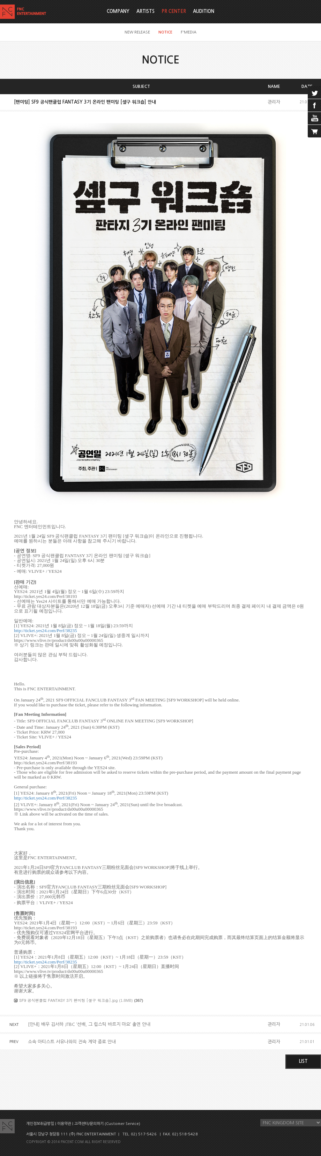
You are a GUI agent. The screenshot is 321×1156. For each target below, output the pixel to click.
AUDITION (203, 11)
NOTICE (165, 32)
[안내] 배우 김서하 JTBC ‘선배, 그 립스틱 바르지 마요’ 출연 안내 (89, 1024)
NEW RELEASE (137, 32)
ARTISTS (145, 11)
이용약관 (64, 1124)
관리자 (274, 102)
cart (314, 131)
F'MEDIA (188, 32)
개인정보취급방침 (40, 1124)
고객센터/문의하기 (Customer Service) (107, 1124)
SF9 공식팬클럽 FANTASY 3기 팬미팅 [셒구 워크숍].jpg (68, 1000)
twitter (314, 92)
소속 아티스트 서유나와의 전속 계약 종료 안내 (72, 1041)
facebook (314, 105)
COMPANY (118, 11)
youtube (314, 118)
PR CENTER (174, 11)
